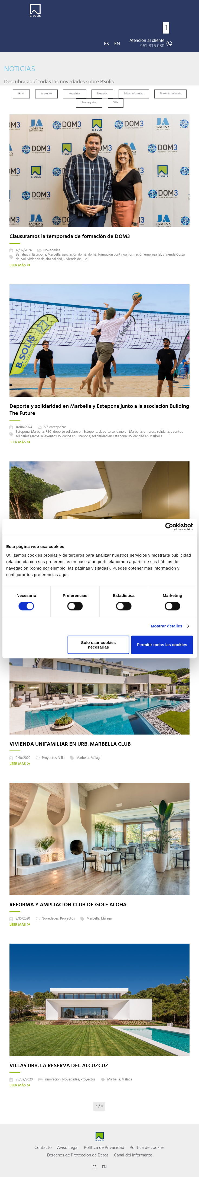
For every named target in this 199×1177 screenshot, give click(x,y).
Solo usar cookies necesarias (98, 644)
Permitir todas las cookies (162, 644)
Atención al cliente (146, 43)
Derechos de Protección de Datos (78, 1155)
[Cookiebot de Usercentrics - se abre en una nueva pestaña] (169, 527)
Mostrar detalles (166, 626)
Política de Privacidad (104, 1147)
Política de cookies (147, 1147)
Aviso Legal (68, 1147)
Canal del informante (133, 1155)
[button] (166, 28)
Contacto (43, 1147)
